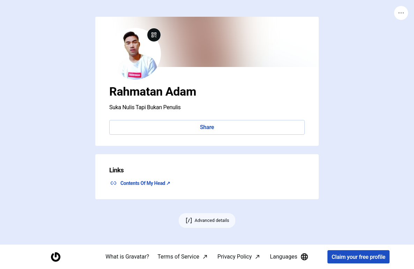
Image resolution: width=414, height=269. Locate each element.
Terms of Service (178, 256)
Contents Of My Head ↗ (145, 183)
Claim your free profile (358, 257)
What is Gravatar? (127, 256)
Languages (289, 257)
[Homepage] (55, 257)
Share (207, 127)
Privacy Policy (234, 256)
